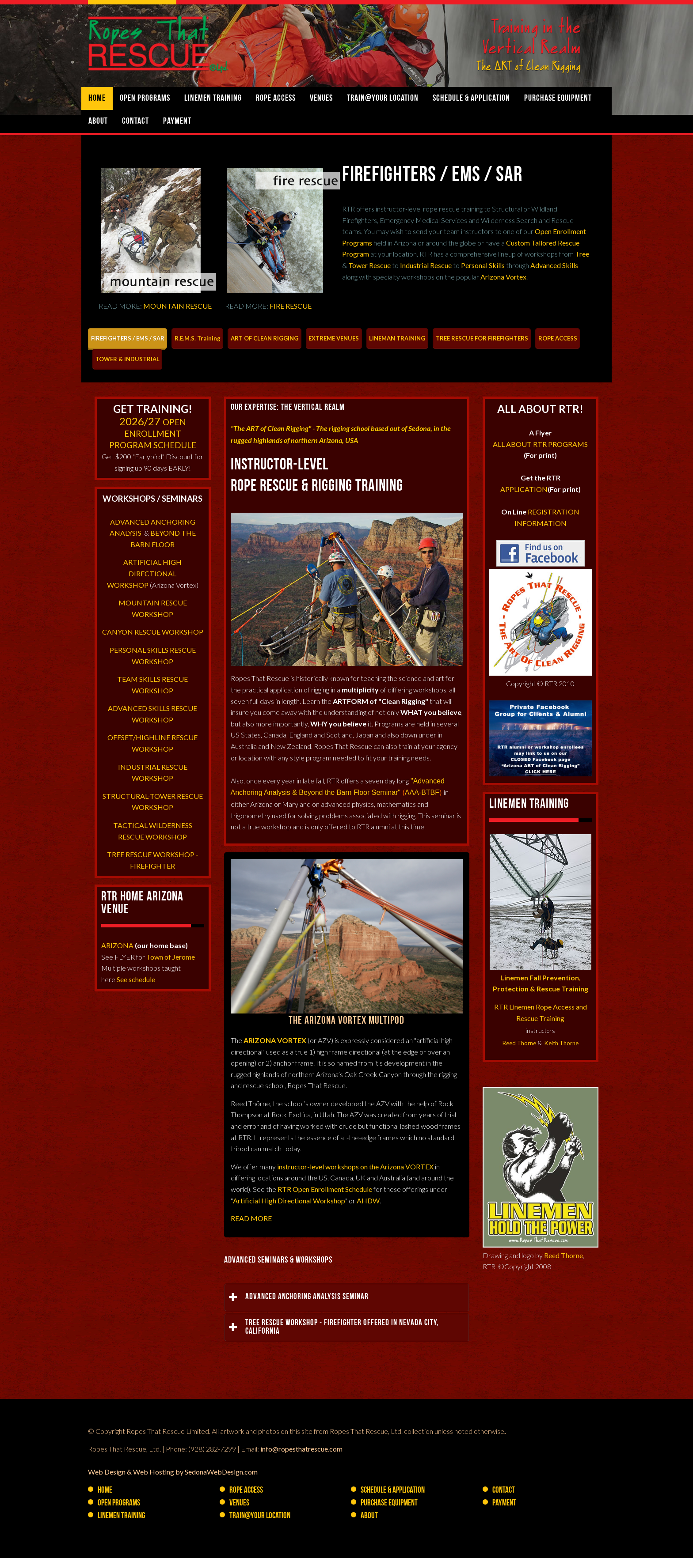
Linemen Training (213, 98)
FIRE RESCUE (291, 306)
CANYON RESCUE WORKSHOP (152, 632)
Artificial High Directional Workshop (289, 1200)
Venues (321, 98)
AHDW (368, 1200)
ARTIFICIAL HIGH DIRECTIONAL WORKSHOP (144, 573)
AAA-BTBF (422, 792)
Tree (582, 254)
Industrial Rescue (426, 265)
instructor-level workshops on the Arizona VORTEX (355, 1166)
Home (97, 98)
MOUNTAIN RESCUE (177, 306)
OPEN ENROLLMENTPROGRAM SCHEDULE (152, 433)
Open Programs (145, 98)
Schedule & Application (471, 98)
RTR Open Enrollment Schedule (325, 1189)
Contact (135, 121)
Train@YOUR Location (383, 98)
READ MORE (251, 1218)
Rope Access (276, 98)
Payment (177, 121)
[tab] (127, 338)
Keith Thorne (561, 1043)
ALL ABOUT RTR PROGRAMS (540, 444)
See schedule (136, 979)
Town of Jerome (170, 957)
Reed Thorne (519, 1043)
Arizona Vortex (503, 276)
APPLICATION (524, 489)
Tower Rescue (369, 265)
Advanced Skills (554, 265)
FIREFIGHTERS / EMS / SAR (432, 175)
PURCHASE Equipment (558, 98)
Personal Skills (483, 265)
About (98, 121)
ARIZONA (117, 945)
